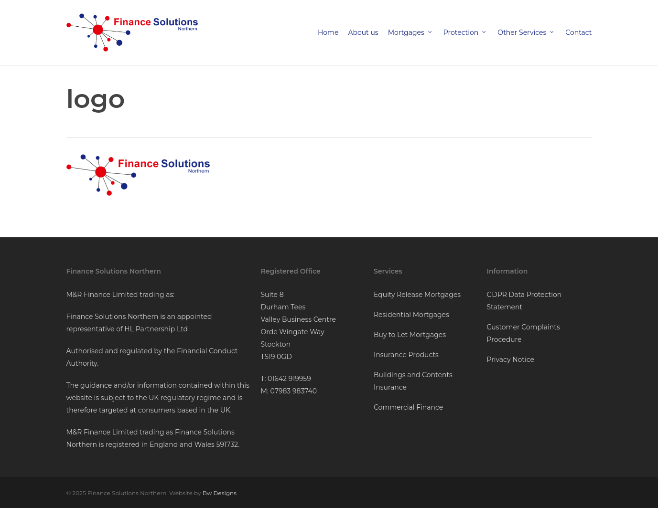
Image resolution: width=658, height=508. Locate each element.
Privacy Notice (510, 359)
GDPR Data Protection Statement (524, 300)
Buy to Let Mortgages (410, 334)
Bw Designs (220, 493)
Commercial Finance (408, 407)
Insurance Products (406, 354)
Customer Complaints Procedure (523, 333)
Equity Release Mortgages (417, 294)
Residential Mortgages (411, 314)
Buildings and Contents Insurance (413, 381)
